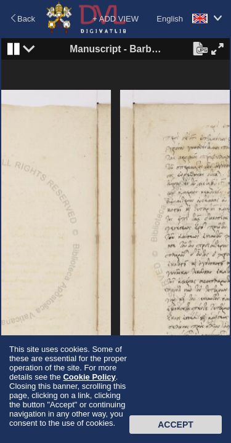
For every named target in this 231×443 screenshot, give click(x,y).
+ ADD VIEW (115, 18)
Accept (175, 424)
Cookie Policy (89, 376)
